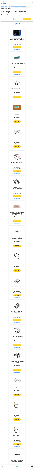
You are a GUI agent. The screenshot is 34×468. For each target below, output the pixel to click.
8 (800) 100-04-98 (5, 440)
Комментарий (6, 377)
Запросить (9, 47)
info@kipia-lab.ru (5, 444)
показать (27, 19)
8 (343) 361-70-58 (5, 442)
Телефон (5, 373)
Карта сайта (3, 461)
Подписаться (32, 452)
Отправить (17, 415)
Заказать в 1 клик (9, 49)
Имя (4, 369)
